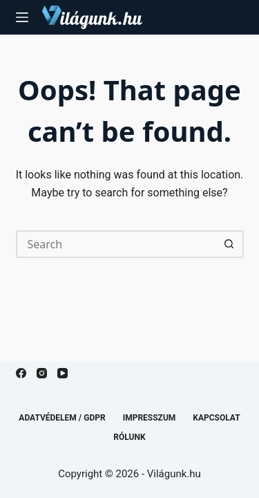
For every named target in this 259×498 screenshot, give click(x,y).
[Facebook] (21, 373)
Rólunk (129, 437)
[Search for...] (116, 244)
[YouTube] (62, 373)
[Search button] (230, 244)
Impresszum (149, 418)
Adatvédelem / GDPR (62, 418)
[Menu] (22, 17)
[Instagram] (42, 373)
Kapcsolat (216, 418)
